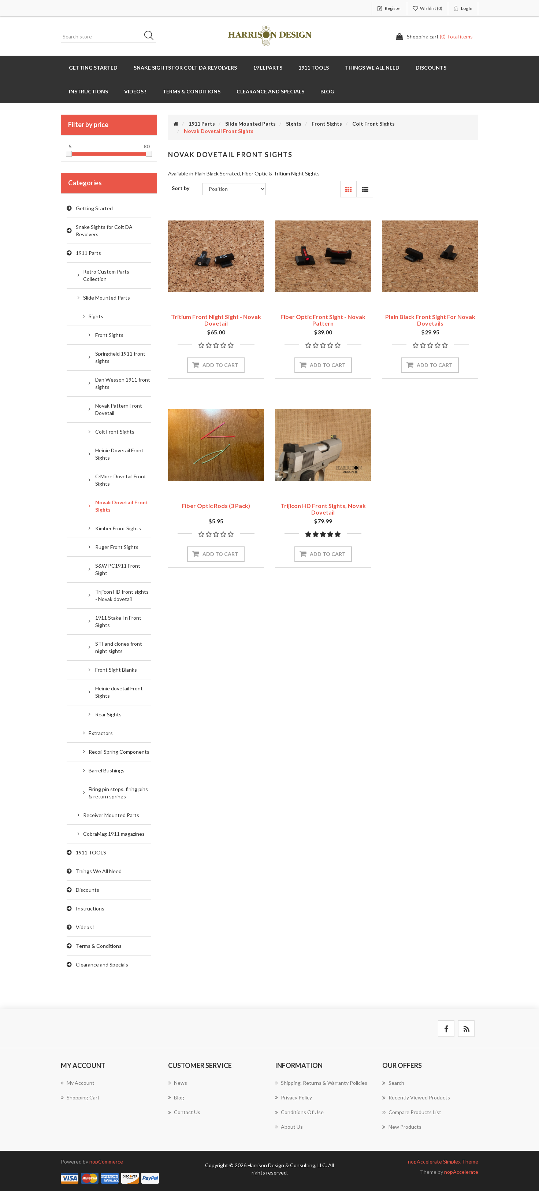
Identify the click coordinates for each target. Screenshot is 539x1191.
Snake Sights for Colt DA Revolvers (104, 230)
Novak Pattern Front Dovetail (118, 409)
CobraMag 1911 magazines (114, 834)
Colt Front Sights (114, 431)
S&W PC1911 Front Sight (117, 569)
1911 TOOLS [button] (313, 67)
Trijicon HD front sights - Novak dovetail (122, 595)
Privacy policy (293, 1097)
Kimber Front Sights (118, 528)
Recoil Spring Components (119, 752)
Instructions (90, 908)
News (177, 1083)
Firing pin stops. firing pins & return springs (118, 792)
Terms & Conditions (99, 946)
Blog (327, 91)
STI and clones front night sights (118, 647)
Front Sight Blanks (116, 670)
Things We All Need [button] (372, 67)
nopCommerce (106, 1161)
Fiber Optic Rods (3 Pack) (216, 505)
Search (151, 36)
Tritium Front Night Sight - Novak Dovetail (216, 320)
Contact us (184, 1112)
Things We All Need (99, 871)
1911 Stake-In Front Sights (118, 621)
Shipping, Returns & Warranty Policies (321, 1083)
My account (77, 1083)
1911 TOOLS (91, 852)
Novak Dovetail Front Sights (121, 506)
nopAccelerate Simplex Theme (443, 1161)
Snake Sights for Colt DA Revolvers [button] (185, 67)
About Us (289, 1127)
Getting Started (93, 67)
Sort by (180, 188)
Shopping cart (80, 1097)
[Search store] (108, 36)
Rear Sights (108, 714)
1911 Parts (88, 253)
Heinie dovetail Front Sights (119, 692)
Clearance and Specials (270, 91)
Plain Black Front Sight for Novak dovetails (430, 320)
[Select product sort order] (234, 189)
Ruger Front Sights (116, 547)
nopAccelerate (461, 1172)
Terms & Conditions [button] (191, 91)
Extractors (101, 733)
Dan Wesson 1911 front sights (122, 383)
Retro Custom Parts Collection (106, 275)
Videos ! (135, 91)
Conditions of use (299, 1112)
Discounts (431, 67)
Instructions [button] (88, 91)
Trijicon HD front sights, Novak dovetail (323, 509)
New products (401, 1127)
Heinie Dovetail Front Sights (119, 454)
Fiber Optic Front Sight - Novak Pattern (322, 320)
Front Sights (109, 335)
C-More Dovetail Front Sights (120, 480)
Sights (96, 316)
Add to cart (220, 365)
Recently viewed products (416, 1097)
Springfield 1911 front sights (120, 357)
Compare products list (411, 1112)
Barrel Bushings (106, 770)
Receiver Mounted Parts (111, 815)
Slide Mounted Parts (106, 297)
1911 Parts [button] (267, 67)
